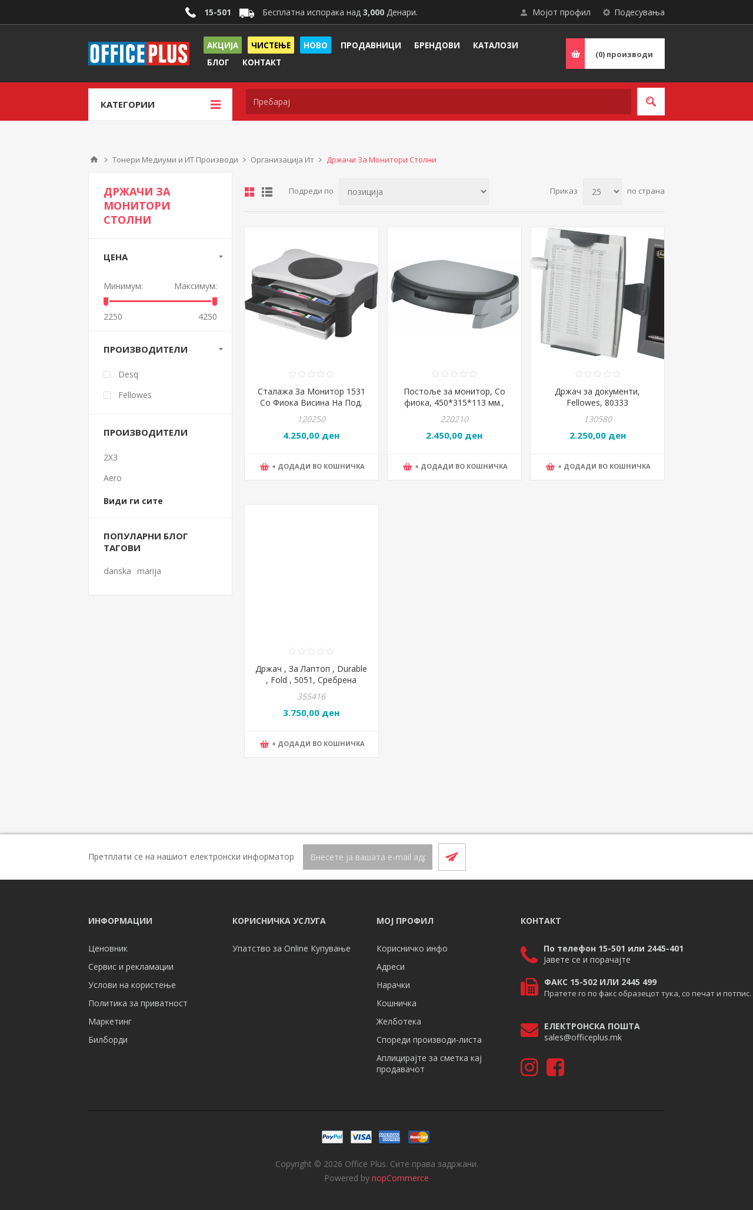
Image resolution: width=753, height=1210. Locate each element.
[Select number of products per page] (602, 191)
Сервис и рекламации (131, 966)
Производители (146, 349)
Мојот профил (561, 12)
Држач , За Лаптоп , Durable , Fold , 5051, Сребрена (311, 674)
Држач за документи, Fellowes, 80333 (597, 397)
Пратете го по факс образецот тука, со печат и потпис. (647, 993)
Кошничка (396, 1003)
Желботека (398, 1021)
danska (117, 570)
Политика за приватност (138, 1003)
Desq (128, 374)
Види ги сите (133, 500)
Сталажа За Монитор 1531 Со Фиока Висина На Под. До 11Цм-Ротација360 (311, 402)
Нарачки (393, 984)
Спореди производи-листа (429, 1039)
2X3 (111, 457)
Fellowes (135, 394)
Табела (249, 192)
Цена (116, 257)
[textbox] (438, 101)
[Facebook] (622, 856)
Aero (113, 477)
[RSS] (650, 856)
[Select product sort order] (414, 191)
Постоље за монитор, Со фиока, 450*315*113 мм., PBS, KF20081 (454, 402)
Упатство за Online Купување (291, 948)
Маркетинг (110, 1021)
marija (149, 570)
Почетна (94, 159)
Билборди (108, 1039)
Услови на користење (132, 984)
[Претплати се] (367, 857)
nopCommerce (400, 1178)
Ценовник (108, 948)
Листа (267, 192)
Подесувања (639, 12)
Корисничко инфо (412, 948)
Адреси (390, 966)
